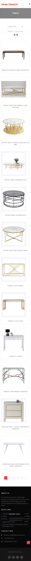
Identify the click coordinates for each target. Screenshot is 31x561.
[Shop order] (15, 26)
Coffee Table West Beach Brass (15, 250)
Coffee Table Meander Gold (15, 180)
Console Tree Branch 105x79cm (15, 391)
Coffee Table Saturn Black (15, 215)
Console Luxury (15, 356)
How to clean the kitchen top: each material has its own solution (13, 520)
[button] (26, 4)
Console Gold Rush (15, 321)
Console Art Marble (16, 286)
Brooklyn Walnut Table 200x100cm (15, 70)
